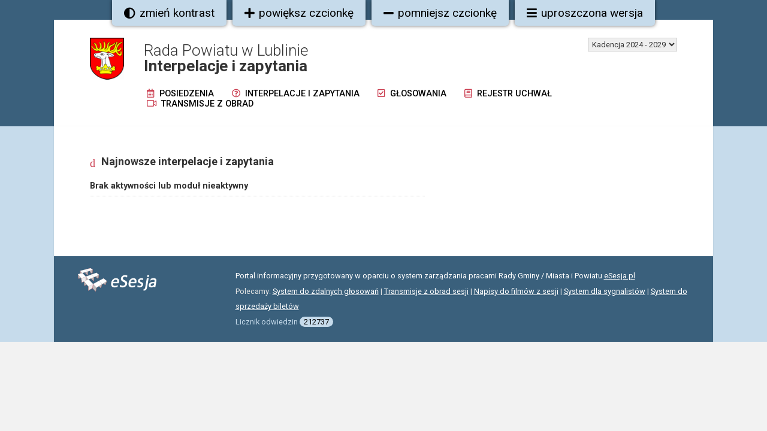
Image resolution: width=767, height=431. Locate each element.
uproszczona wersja (585, 13)
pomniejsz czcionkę (440, 13)
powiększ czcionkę (299, 13)
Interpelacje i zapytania (296, 94)
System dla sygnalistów (604, 291)
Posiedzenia (180, 94)
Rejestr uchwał (508, 94)
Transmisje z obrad (200, 104)
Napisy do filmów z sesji (516, 291)
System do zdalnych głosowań (326, 291)
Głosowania (412, 94)
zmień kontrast (169, 13)
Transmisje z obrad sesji (426, 291)
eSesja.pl (619, 275)
